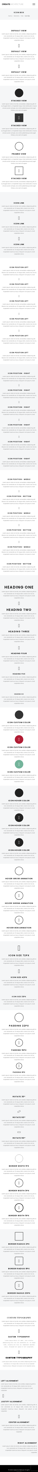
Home (10, 16)
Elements (16, 16)
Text (22, 16)
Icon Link (19, 203)
